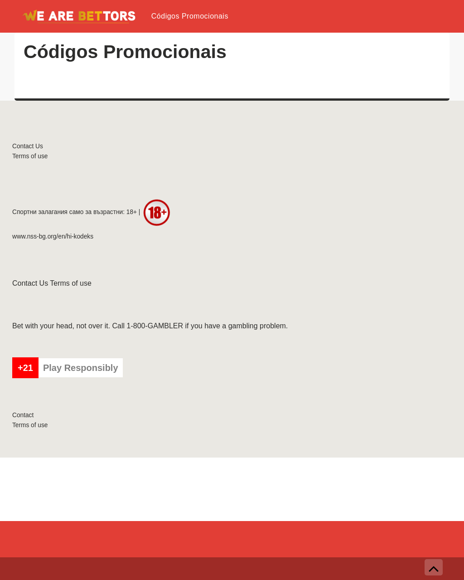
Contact (23, 415)
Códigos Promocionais (189, 16)
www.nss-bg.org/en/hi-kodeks (52, 236)
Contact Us (27, 146)
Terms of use (30, 156)
